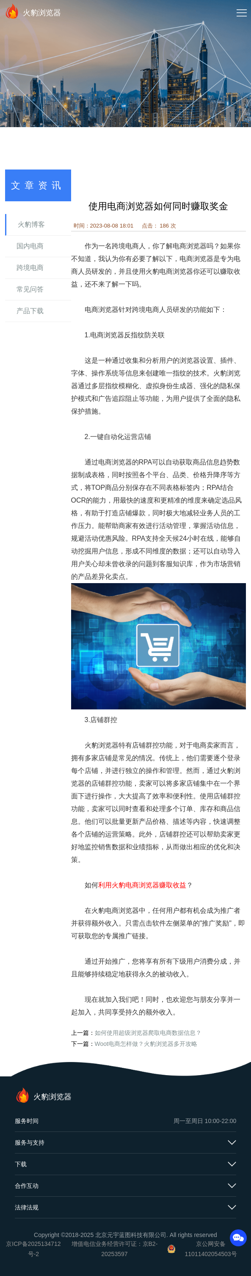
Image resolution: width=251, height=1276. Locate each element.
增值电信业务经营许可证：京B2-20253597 (115, 1248)
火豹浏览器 (32, 11)
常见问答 (30, 289)
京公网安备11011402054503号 (211, 1248)
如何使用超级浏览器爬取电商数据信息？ (148, 1032)
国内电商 (30, 246)
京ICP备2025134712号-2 (33, 1248)
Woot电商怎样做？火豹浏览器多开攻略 (146, 1043)
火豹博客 (31, 224)
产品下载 (30, 310)
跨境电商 (30, 267)
